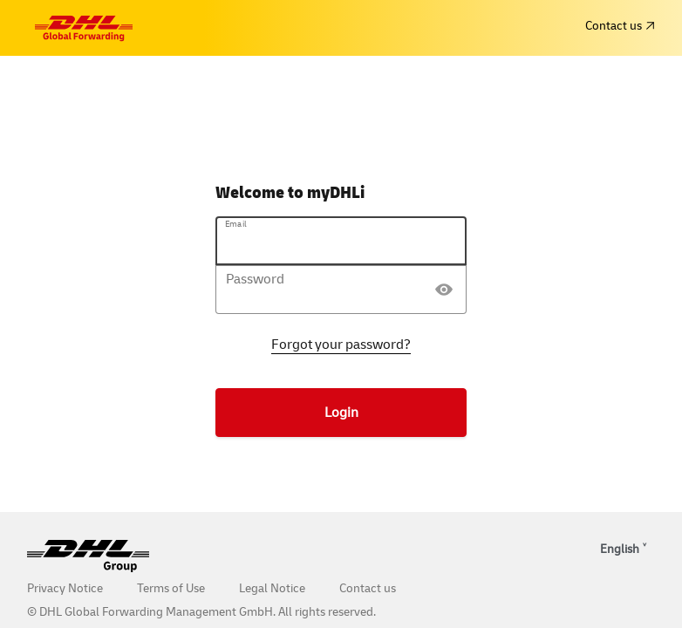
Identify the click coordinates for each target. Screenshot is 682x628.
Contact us (619, 25)
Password (255, 279)
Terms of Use (171, 588)
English (619, 549)
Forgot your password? (341, 344)
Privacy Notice (65, 588)
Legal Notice (272, 588)
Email (236, 224)
